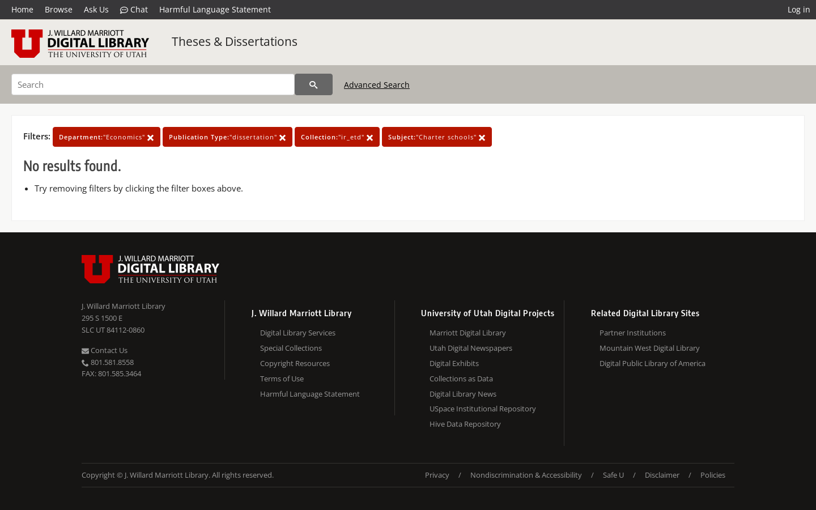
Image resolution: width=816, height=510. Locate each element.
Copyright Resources (295, 363)
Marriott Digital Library (468, 333)
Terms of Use (282, 378)
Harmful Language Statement (215, 9)
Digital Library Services (297, 333)
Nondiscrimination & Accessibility (526, 475)
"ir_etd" (337, 137)
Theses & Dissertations (235, 41)
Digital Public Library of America (653, 363)
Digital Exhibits (454, 363)
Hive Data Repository (465, 424)
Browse (59, 9)
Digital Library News (463, 394)
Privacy (437, 475)
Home (22, 9)
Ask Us (96, 9)
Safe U (613, 475)
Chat (134, 9)
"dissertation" (227, 137)
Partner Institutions (633, 333)
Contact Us (105, 350)
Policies (712, 475)
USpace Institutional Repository (483, 408)
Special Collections (291, 348)
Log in (799, 9)
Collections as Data (461, 378)
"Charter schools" (437, 137)
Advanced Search (377, 84)
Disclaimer (662, 475)
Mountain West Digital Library (650, 348)
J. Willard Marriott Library (123, 306)
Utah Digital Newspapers (471, 348)
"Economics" (106, 137)
